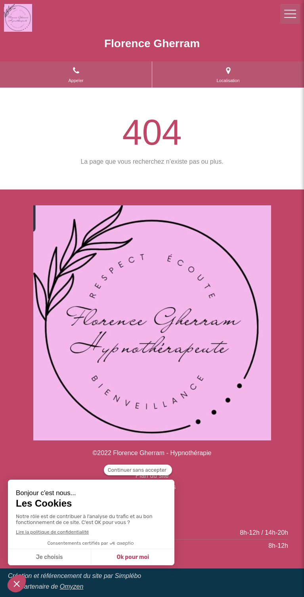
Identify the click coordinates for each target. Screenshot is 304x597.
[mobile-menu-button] (290, 14)
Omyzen (72, 586)
